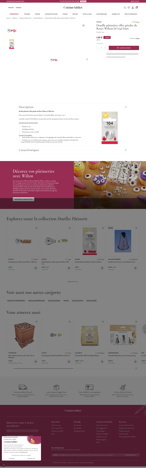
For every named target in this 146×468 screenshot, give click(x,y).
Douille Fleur (91, 301)
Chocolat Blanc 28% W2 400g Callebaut (87, 356)
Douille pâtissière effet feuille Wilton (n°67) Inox (56, 356)
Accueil (8, 18)
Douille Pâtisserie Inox (36, 301)
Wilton (66, 301)
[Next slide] (87, 59)
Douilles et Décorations (25, 18)
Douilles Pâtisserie (38, 18)
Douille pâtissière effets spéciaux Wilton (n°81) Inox (55, 263)
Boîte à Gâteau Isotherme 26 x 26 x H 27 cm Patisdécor (21, 357)
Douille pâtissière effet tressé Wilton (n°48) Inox (22, 262)
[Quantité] (102, 48)
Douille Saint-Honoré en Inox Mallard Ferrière (121, 262)
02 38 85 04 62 (59, 448)
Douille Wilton (77, 301)
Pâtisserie (14, 18)
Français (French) (13, 449)
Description (73, 107)
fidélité (137, 38)
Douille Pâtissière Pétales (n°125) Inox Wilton (88, 262)
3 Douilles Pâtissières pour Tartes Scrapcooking (121, 356)
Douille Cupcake (54, 301)
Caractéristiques (73, 150)
